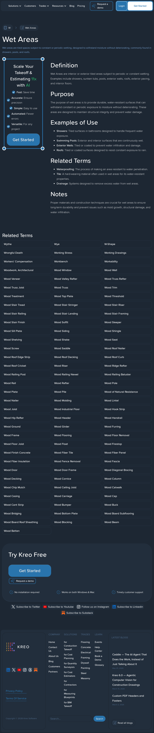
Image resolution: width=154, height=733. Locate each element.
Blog (71, 6)
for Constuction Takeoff (70, 645)
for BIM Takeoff (68, 704)
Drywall (85, 663)
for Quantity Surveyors (70, 665)
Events (98, 642)
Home (52, 642)
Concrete (86, 647)
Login (122, 6)
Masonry (85, 678)
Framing (85, 657)
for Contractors (70, 683)
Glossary (99, 665)
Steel (83, 673)
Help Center (98, 649)
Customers (30, 6)
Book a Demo (98, 657)
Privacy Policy (14, 691)
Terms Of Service (16, 698)
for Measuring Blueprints (69, 693)
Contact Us (53, 649)
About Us (53, 656)
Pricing (81, 6)
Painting (85, 668)
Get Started (140, 6)
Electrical (86, 652)
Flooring (85, 642)
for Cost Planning (69, 656)
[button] (15, 6)
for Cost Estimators (69, 674)
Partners (53, 671)
